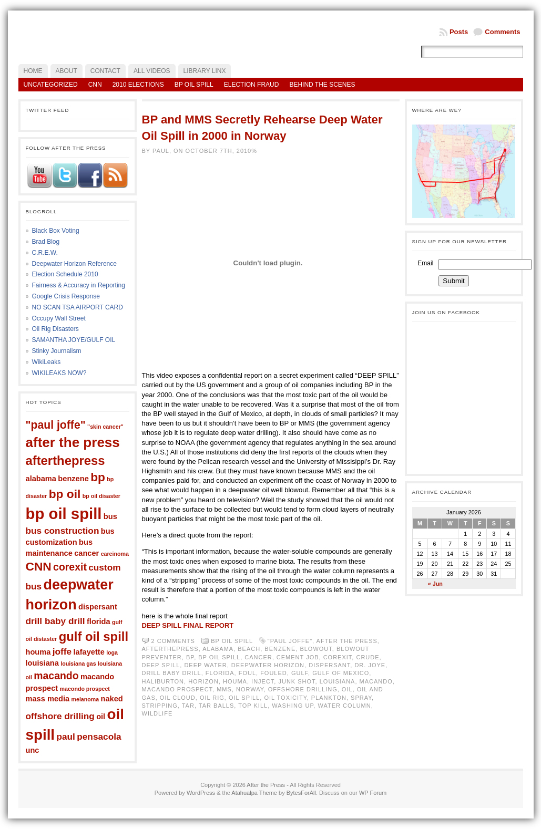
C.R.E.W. (45, 252)
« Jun (435, 584)
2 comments (173, 641)
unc (32, 750)
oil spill (244, 698)
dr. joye (369, 665)
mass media (48, 699)
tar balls (216, 705)
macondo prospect (85, 689)
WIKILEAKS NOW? (59, 373)
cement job (298, 657)
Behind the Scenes (322, 84)
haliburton (163, 681)
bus (110, 516)
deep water (205, 665)
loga (112, 652)
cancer (86, 553)
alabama (41, 478)
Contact (105, 71)
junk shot (296, 681)
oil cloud (178, 698)
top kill (253, 705)
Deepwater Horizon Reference (74, 263)
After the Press (266, 785)
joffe (62, 651)
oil (100, 716)
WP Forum (372, 793)
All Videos (152, 71)
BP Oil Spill (194, 84)
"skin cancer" (105, 426)
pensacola (99, 736)
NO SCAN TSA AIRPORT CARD (77, 307)
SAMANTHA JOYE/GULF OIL (74, 340)
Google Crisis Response (66, 296)
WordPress (201, 793)
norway (250, 689)
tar (188, 705)
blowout (316, 649)
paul (65, 736)
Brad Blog (46, 241)
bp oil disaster (101, 496)
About (66, 71)
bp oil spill (64, 513)
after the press (73, 442)
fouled (273, 673)
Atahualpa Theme (254, 793)
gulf (299, 673)
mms (224, 689)
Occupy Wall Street (59, 318)
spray (361, 698)
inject (262, 681)
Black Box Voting (55, 230)
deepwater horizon (267, 665)
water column (344, 705)
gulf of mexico (340, 673)
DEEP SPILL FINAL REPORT (188, 625)
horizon (203, 681)
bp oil (65, 494)
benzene (73, 478)
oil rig (212, 698)
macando (56, 675)
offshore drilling (60, 716)
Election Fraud (251, 84)
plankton (328, 698)
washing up (292, 705)
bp (97, 477)
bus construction (62, 530)
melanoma (85, 699)
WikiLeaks (46, 362)
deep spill (161, 665)
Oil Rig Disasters (55, 329)
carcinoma (115, 554)
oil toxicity (285, 698)
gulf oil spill (93, 636)
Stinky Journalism (56, 351)
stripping (160, 705)
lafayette (89, 652)
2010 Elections (138, 84)
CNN (95, 84)
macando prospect (177, 689)
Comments (502, 32)
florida (98, 621)
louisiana (42, 663)
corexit (70, 567)
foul (247, 673)
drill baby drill (55, 621)
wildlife (157, 713)
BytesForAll (301, 793)
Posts (459, 32)
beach (249, 649)
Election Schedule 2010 (65, 274)
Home (33, 71)
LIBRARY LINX (204, 71)
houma (38, 652)
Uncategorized (51, 84)
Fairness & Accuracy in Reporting (78, 285)
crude (367, 657)
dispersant (97, 607)
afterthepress (65, 460)
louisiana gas (78, 663)
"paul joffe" (56, 425)
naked (112, 699)
